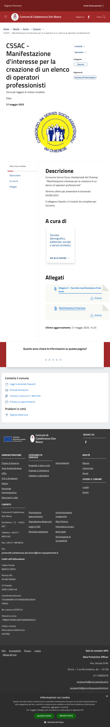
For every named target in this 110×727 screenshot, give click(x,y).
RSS (4, 650)
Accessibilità (15, 650)
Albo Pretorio (62, 521)
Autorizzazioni (62, 463)
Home (6, 29)
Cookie (38, 650)
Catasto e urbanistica (39, 475)
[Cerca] (104, 17)
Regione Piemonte (13, 5)
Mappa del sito (10, 654)
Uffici (4, 473)
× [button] (107, 696)
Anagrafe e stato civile (39, 465)
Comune (37, 29)
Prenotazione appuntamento (36, 514)
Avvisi (26, 29)
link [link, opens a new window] (82, 710)
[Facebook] (87, 17)
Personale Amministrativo (9, 490)
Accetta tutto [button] (44, 716)
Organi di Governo (10, 463)
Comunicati (87, 468)
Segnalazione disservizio (40, 521)
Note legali (61, 531)
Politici (5, 483)
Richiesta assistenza (38, 531)
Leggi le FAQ (34, 526)
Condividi (80, 46)
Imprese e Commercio (39, 470)
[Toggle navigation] (5, 16)
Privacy (27, 650)
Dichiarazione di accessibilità (63, 538)
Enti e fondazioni (10, 478)
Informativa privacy (65, 526)
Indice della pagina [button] (18, 166)
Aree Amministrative (12, 468)
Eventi (85, 492)
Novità (16, 29)
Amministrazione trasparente (64, 514)
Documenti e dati (10, 497)
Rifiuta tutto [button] (66, 716)
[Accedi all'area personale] (92, 6)
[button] (55, 722)
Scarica (96, 297)
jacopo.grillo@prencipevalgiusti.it (92, 681)
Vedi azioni (81, 52)
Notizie (85, 463)
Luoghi (85, 487)
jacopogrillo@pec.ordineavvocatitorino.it (89, 688)
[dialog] (55, 710)
